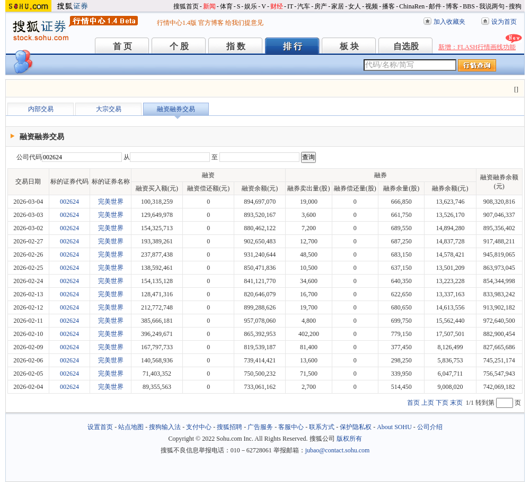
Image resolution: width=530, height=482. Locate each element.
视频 (371, 6)
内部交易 (41, 109)
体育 (226, 6)
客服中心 (291, 427)
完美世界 (110, 201)
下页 (442, 402)
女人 (354, 6)
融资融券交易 (176, 109)
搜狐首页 (186, 6)
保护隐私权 (356, 427)
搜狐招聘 (229, 427)
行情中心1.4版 (177, 22)
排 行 (292, 46)
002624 (69, 201)
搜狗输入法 (165, 427)
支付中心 (198, 427)
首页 (413, 402)
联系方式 (321, 427)
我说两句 (492, 6)
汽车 (303, 6)
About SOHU (394, 427)
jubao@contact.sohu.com (337, 450)
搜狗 (515, 6)
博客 (452, 6)
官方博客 (211, 22)
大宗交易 (108, 109)
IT (290, 6)
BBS (469, 6)
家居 (337, 6)
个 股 (179, 46)
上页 (427, 402)
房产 (320, 6)
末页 (456, 402)
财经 (276, 6)
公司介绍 (430, 427)
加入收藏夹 (449, 21)
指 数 (235, 46)
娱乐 (250, 6)
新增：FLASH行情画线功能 (477, 47)
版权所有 (349, 438)
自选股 (406, 46)
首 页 (122, 46)
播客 (388, 6)
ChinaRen (412, 6)
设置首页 (100, 427)
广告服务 (260, 427)
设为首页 (504, 21)
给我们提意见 (244, 22)
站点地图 (131, 427)
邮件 (435, 6)
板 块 (349, 46)
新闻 (209, 6)
